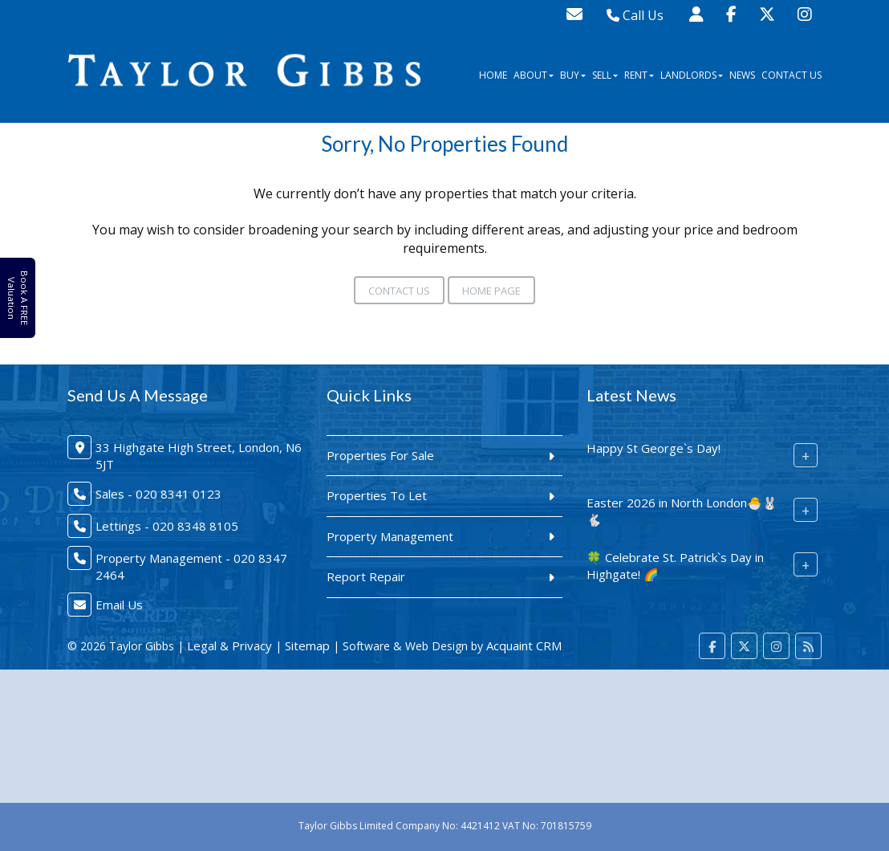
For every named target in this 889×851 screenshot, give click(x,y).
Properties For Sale (380, 455)
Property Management (390, 536)
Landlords (691, 75)
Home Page (491, 290)
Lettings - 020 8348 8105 (166, 526)
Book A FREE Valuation (16, 298)
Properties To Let (377, 495)
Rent (639, 75)
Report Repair (366, 576)
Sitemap (307, 645)
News (742, 75)
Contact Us (791, 75)
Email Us (119, 605)
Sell (605, 75)
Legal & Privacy (229, 645)
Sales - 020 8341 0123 (158, 494)
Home (493, 75)
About (534, 75)
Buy (573, 75)
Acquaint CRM (524, 645)
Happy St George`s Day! (654, 448)
